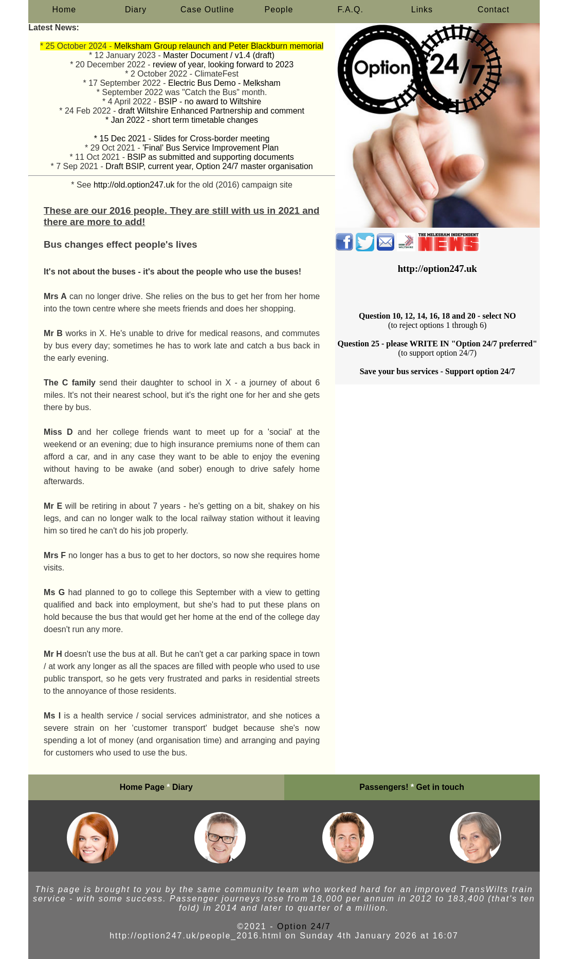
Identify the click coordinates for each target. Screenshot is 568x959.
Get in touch (440, 787)
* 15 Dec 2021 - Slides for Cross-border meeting (182, 138)
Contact (493, 9)
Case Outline (207, 9)
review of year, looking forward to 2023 (223, 64)
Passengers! (383, 787)
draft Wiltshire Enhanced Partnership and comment (211, 110)
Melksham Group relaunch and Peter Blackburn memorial (218, 46)
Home (64, 9)
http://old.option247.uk (134, 184)
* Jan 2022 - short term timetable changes (181, 120)
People (279, 9)
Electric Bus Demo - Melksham (224, 83)
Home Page (142, 787)
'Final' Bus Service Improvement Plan (210, 147)
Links (422, 9)
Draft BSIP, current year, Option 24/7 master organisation (209, 166)
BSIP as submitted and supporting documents (210, 157)
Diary (135, 9)
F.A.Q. (350, 9)
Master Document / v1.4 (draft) (218, 55)
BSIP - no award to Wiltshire (209, 101)
